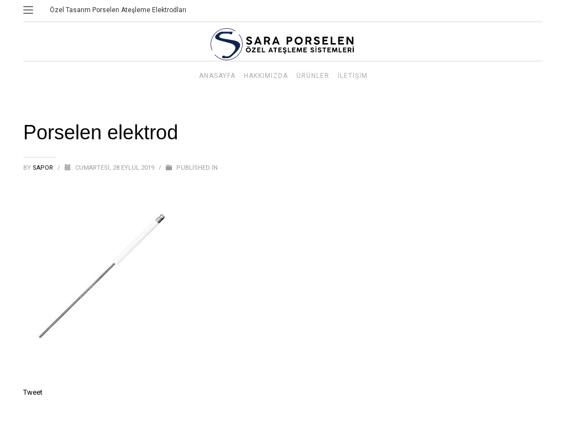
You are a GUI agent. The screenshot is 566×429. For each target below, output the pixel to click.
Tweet (33, 392)
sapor (44, 167)
